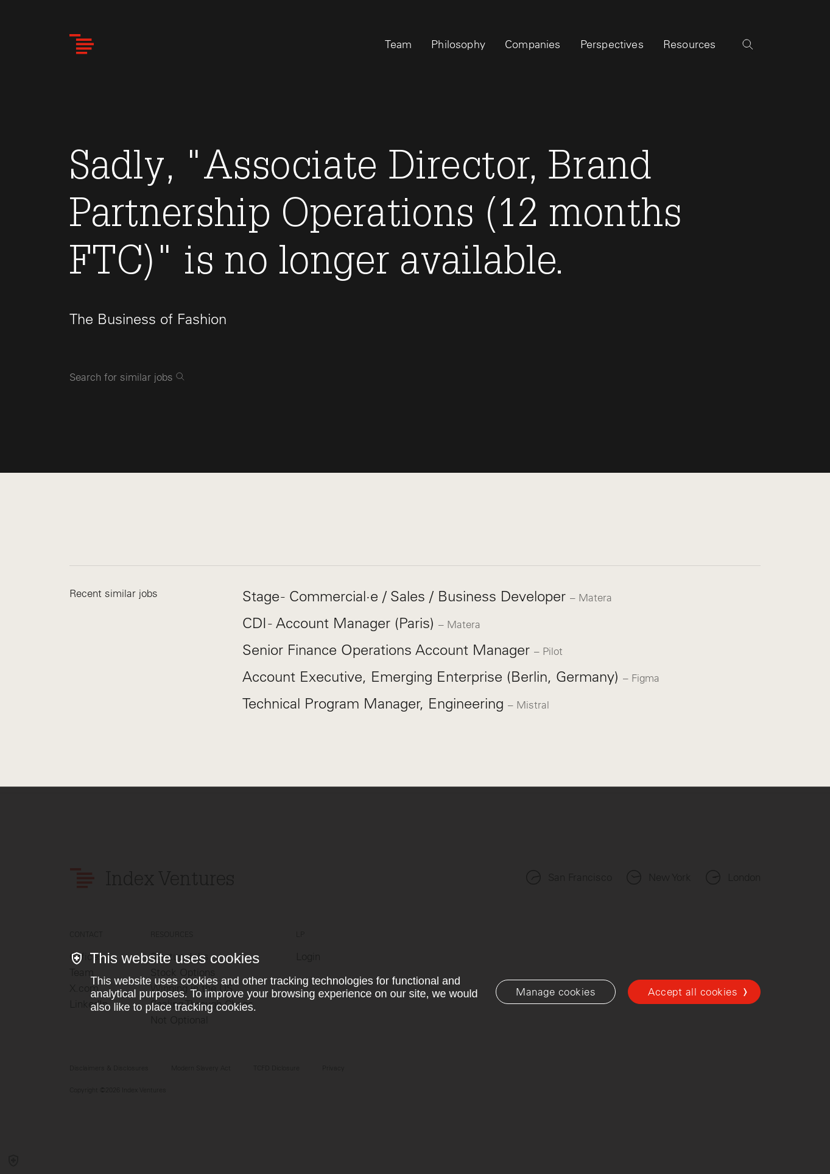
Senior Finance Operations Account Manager (388, 650)
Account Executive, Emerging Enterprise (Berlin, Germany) (432, 676)
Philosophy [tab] (458, 47)
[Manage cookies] (556, 992)
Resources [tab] (689, 47)
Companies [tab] (533, 47)
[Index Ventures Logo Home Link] (81, 47)
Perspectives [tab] (612, 47)
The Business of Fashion (148, 319)
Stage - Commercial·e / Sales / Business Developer (406, 596)
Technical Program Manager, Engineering (375, 703)
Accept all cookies (692, 992)
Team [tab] (398, 47)
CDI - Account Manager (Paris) (340, 623)
